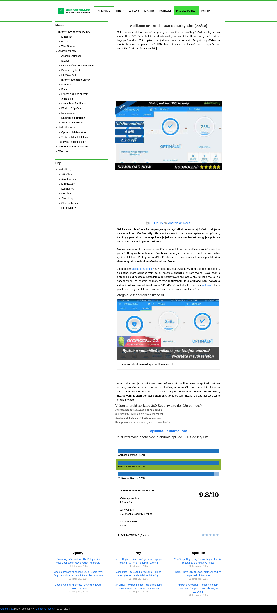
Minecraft (66, 36)
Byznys (65, 60)
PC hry (206, 10)
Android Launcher (71, 56)
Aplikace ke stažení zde (168, 431)
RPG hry (66, 193)
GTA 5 (65, 41)
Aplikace (104, 10)
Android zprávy (66, 127)
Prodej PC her (186, 10)
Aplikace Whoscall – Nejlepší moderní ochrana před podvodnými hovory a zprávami (198, 588)
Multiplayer (68, 184)
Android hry (64, 169)
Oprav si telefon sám (73, 132)
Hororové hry (68, 207)
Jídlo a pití (67, 98)
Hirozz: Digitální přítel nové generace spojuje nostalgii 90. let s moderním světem (138, 561)
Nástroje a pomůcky (73, 117)
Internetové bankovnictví (76, 79)
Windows (63, 151)
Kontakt (165, 10)
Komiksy (66, 84)
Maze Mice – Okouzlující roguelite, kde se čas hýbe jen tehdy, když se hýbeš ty (138, 573)
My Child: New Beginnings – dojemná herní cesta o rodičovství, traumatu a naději (138, 586)
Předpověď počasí (71, 108)
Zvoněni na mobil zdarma (73, 146)
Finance (65, 89)
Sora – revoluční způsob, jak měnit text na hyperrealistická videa (198, 573)
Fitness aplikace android (74, 94)
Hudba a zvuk (69, 75)
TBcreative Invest (43, 608)
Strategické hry (69, 203)
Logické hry (67, 188)
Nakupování (68, 113)
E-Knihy (149, 10)
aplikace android (142, 268)
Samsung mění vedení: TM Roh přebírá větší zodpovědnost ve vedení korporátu (78, 561)
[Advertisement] (168, 76)
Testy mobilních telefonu (74, 137)
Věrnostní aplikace (72, 122)
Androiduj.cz (7, 608)
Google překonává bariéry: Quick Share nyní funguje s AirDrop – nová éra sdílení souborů (78, 573)
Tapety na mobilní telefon (72, 141)
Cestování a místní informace (77, 65)
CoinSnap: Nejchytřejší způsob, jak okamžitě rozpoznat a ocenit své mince (198, 561)
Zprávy (134, 10)
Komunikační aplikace (73, 103)
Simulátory (67, 198)
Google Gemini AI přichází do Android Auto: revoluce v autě (78, 586)
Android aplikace (179, 223)
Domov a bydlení (70, 70)
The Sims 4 (68, 46)
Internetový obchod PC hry (74, 31)
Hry (119, 10)
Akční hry (66, 174)
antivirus (207, 284)
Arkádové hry (68, 179)
